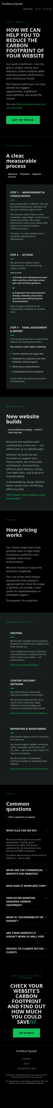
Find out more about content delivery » (29, 713)
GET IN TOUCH (26, 1033)
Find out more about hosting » (24, 664)
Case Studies (47, 9)
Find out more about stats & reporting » (29, 768)
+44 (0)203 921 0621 (26, 1068)
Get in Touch (23, 120)
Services (38, 9)
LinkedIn (26, 1058)
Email (26, 1063)
